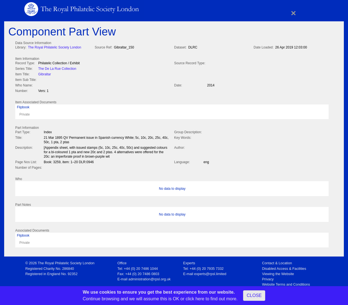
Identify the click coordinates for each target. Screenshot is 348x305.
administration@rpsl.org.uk (149, 277)
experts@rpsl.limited (210, 272)
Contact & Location (277, 261)
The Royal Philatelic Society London (54, 47)
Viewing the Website (278, 272)
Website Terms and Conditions (286, 283)
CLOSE (254, 295)
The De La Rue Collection (57, 68)
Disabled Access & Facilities (284, 267)
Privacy (268, 277)
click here (194, 298)
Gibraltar (44, 74)
